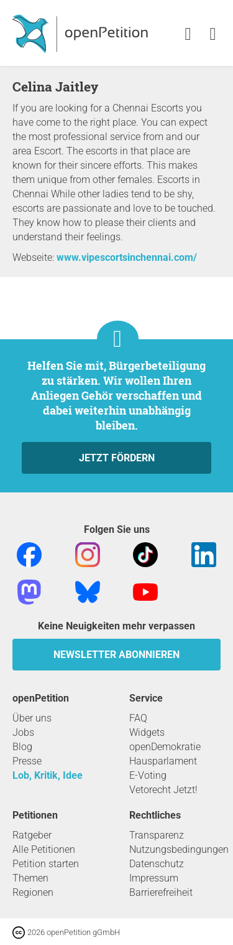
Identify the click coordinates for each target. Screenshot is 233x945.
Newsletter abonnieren (116, 655)
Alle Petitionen (43, 849)
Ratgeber (32, 835)
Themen (30, 878)
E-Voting (148, 775)
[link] (213, 35)
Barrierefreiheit (161, 892)
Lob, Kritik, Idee (47, 775)
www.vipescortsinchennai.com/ (127, 257)
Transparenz (156, 835)
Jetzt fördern (117, 458)
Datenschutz (156, 864)
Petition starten (45, 864)
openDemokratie (165, 747)
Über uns (32, 718)
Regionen (32, 892)
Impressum (153, 878)
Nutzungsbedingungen (179, 849)
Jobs (23, 732)
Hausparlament (163, 761)
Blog (22, 747)
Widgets (147, 732)
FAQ (138, 718)
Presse (27, 761)
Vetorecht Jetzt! (163, 790)
